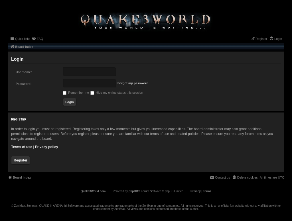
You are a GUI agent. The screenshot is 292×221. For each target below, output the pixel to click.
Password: (24, 83)
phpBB (133, 191)
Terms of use (21, 147)
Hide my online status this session (116, 92)
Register (20, 160)
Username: (24, 72)
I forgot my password (132, 83)
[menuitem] (37, 38)
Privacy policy (46, 147)
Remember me (76, 92)
